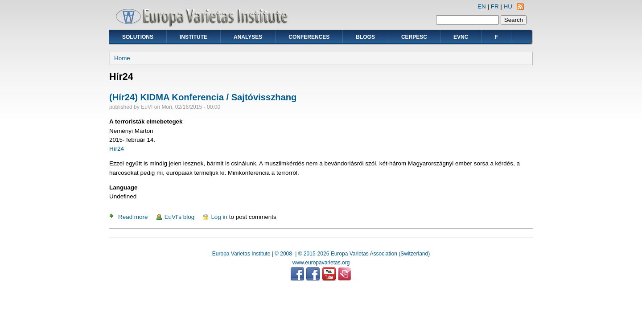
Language (123, 187)
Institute (193, 37)
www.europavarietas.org (321, 262)
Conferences (308, 37)
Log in (219, 217)
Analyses (248, 37)
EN (481, 6)
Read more (133, 217)
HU (508, 6)
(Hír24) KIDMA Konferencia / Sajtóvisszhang (202, 97)
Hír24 (116, 148)
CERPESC (414, 37)
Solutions (137, 37)
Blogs (365, 37)
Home (122, 58)
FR (495, 6)
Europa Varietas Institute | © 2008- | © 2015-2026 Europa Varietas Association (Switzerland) (321, 254)
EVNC (460, 37)
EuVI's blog (180, 217)
